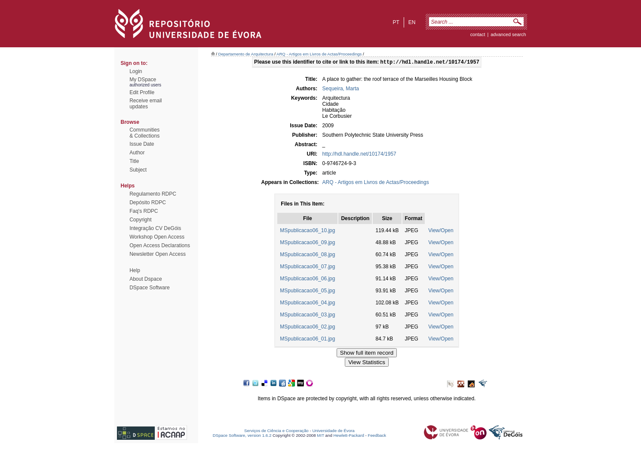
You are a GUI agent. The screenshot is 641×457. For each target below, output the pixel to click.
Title (134, 161)
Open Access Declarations (159, 245)
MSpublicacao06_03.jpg (307, 316)
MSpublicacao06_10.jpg (307, 231)
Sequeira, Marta (340, 89)
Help (134, 270)
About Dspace (145, 279)
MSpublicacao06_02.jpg (307, 328)
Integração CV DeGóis (155, 228)
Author (136, 153)
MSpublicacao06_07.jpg (307, 267)
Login (135, 71)
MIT (320, 436)
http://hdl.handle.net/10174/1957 (359, 155)
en (412, 22)
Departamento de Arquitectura (245, 54)
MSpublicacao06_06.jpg (307, 279)
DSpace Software (149, 288)
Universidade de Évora (333, 431)
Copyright (140, 220)
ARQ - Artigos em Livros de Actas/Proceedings (319, 54)
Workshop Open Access (156, 237)
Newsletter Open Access (157, 254)
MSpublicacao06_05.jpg (307, 291)
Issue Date (141, 144)
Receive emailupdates (145, 104)
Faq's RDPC (143, 211)
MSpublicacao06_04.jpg (307, 304)
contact (477, 34)
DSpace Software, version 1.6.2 (242, 436)
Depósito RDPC (147, 202)
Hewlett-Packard (349, 436)
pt (396, 22)
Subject (138, 170)
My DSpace (142, 80)
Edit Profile (141, 92)
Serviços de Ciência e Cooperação (276, 431)
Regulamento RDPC (152, 194)
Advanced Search (508, 34)
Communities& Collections (144, 133)
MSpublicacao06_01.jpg (307, 340)
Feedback (377, 436)
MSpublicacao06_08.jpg (307, 255)
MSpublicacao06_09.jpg (307, 243)
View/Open (440, 231)
